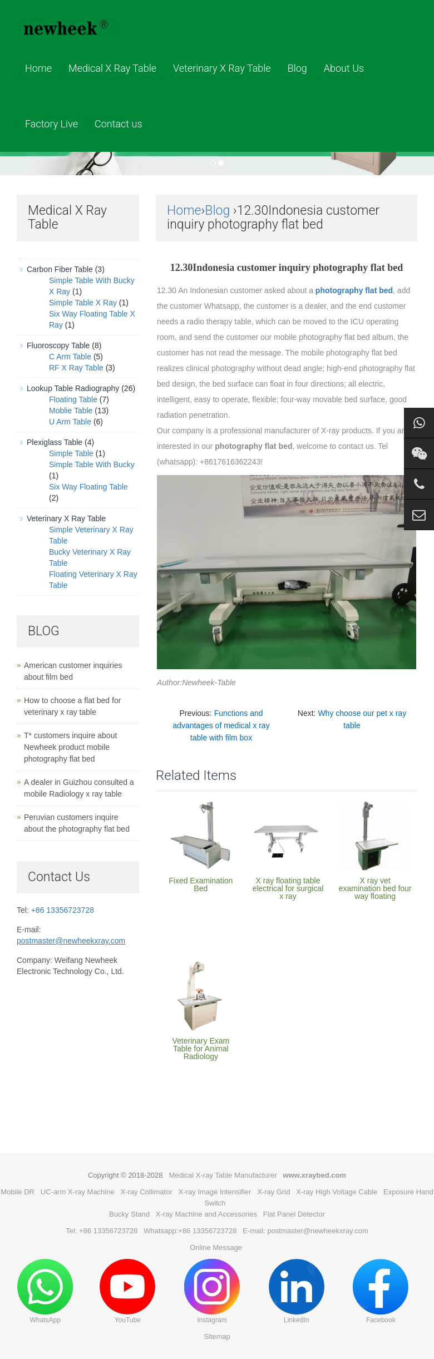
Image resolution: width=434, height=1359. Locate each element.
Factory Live (51, 124)
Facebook (380, 1291)
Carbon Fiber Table (60, 269)
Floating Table (73, 399)
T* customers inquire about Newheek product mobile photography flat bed (70, 747)
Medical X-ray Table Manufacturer (223, 1175)
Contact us (118, 124)
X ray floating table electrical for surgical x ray (288, 888)
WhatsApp (45, 1291)
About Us (344, 68)
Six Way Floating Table (88, 486)
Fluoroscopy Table (58, 345)
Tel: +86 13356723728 (101, 1231)
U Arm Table (70, 421)
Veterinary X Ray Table (222, 68)
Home (38, 68)
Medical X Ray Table (112, 68)
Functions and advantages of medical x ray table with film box (220, 725)
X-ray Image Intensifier (215, 1192)
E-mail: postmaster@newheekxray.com (305, 1231)
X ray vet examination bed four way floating (375, 888)
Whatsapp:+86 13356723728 (190, 1231)
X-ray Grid (273, 1192)
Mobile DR (17, 1192)
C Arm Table (70, 356)
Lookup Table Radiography (73, 388)
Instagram (212, 1291)
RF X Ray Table (76, 367)
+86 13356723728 (62, 910)
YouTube (127, 1291)
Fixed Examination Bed (201, 884)
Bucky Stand (129, 1214)
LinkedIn (296, 1291)
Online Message (216, 1247)
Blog (297, 68)
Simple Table (71, 453)
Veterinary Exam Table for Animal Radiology (200, 1048)
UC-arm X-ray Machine (78, 1192)
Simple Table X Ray (83, 302)
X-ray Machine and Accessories (206, 1214)
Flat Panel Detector (294, 1214)
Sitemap (217, 1336)
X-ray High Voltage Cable (336, 1192)
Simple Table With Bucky (92, 464)
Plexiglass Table (54, 442)
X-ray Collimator (146, 1192)
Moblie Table (70, 410)
